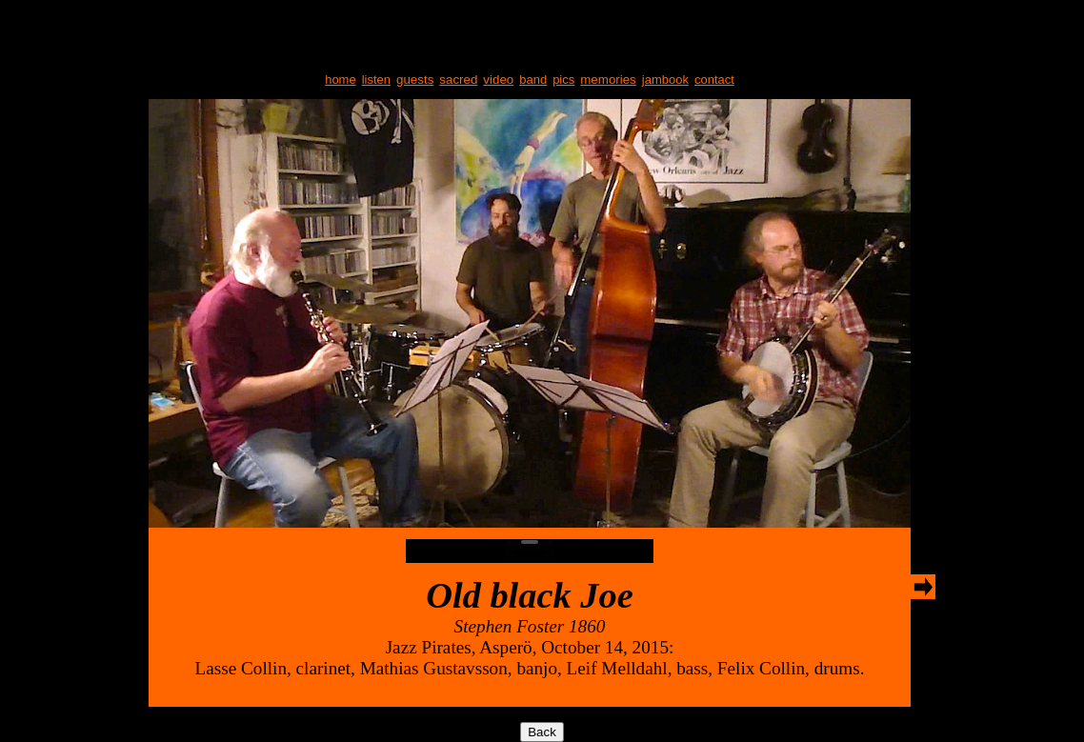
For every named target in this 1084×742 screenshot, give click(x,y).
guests (414, 79)
